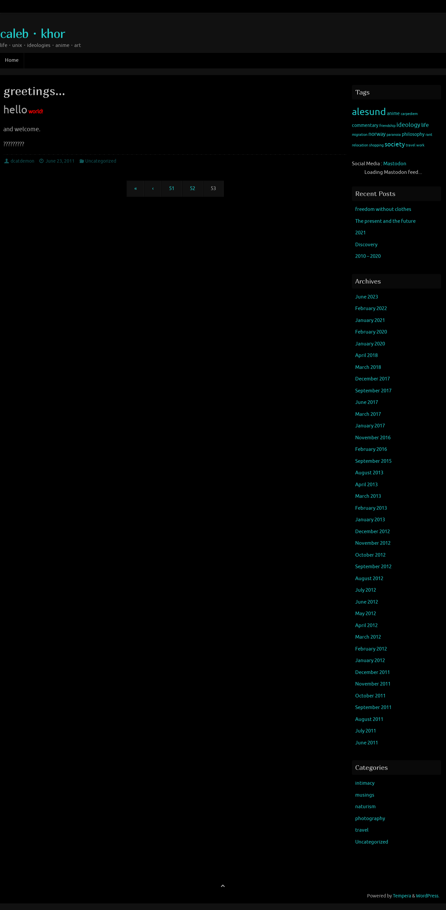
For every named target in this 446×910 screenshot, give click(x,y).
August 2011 (369, 719)
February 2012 (371, 649)
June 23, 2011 (60, 161)
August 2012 (369, 578)
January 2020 (370, 344)
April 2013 (366, 485)
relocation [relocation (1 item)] (360, 145)
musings (364, 795)
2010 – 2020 (368, 256)
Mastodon (394, 164)
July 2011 (365, 731)
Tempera (402, 896)
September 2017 (373, 391)
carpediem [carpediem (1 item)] (409, 114)
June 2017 (366, 402)
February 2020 (371, 332)
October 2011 (370, 696)
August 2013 (369, 473)
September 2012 (373, 567)
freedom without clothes (383, 209)
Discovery (366, 245)
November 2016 (373, 438)
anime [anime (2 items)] (393, 113)
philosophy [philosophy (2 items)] (413, 134)
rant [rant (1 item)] (429, 135)
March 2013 (368, 496)
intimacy (364, 783)
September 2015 (373, 461)
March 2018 (368, 367)
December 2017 (372, 379)
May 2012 (365, 614)
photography (370, 818)
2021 (360, 233)
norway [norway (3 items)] (377, 134)
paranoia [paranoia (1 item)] (394, 135)
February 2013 (371, 508)
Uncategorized (100, 161)
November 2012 (373, 543)
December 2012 (372, 532)
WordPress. (427, 896)
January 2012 (370, 660)
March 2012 (368, 637)
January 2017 (370, 426)
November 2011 (373, 684)
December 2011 (372, 672)
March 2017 (368, 414)
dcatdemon (22, 161)
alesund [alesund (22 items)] (369, 112)
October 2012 (370, 555)
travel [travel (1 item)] (410, 145)
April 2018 (366, 355)
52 (192, 188)
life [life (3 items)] (425, 125)
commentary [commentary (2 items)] (365, 125)
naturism (365, 807)
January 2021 (370, 320)
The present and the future (385, 221)
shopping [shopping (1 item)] (376, 145)
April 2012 (366, 625)
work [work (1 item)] (420, 145)
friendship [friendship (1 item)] (387, 126)
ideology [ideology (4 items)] (408, 125)
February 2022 (371, 308)
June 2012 (366, 602)
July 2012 (365, 590)
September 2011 (373, 707)
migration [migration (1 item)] (359, 135)
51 (171, 188)
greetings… (34, 91)
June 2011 (366, 743)
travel (361, 830)
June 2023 (366, 297)
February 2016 (371, 449)
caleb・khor (32, 33)
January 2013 (370, 520)
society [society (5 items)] (395, 144)
